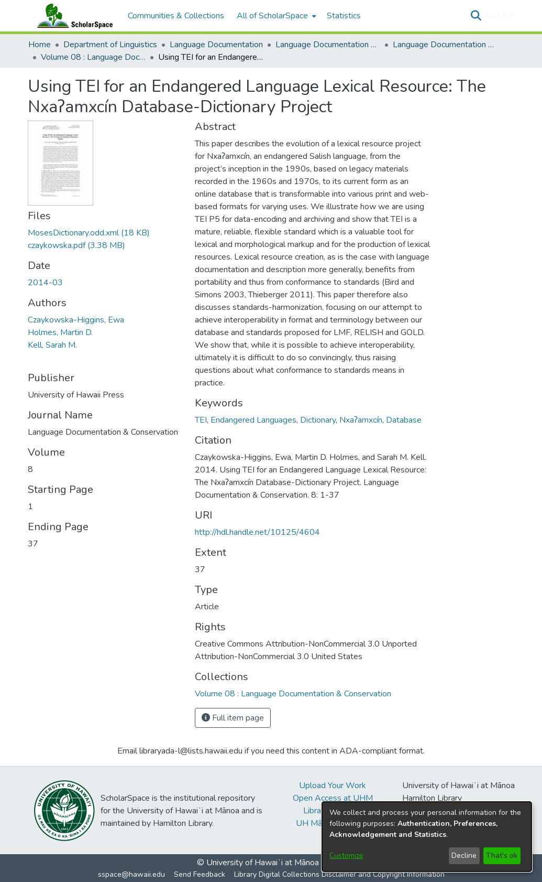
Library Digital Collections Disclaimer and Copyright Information (339, 874)
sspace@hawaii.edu (131, 874)
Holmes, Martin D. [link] (60, 332)
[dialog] (427, 837)
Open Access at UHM (333, 798)
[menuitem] (275, 15)
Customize (346, 856)
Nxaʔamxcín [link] (360, 420)
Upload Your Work (332, 785)
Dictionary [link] (318, 420)
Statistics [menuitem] (344, 15)
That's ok (501, 856)
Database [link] (404, 420)
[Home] (73, 16)
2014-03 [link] (45, 282)
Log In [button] (497, 15)
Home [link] (39, 44)
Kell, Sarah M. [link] (52, 345)
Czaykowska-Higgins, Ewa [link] (76, 320)
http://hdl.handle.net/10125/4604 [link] (257, 532)
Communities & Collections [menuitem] (176, 15)
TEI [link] (201, 420)
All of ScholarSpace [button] (272, 15)
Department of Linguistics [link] (110, 44)
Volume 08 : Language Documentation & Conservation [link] (93, 57)
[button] (476, 15)
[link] (89, 233)
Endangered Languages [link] (253, 420)
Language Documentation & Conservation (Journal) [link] (445, 44)
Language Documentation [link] (216, 44)
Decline (464, 856)
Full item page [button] (233, 718)
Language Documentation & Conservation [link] (327, 44)
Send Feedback (199, 874)
